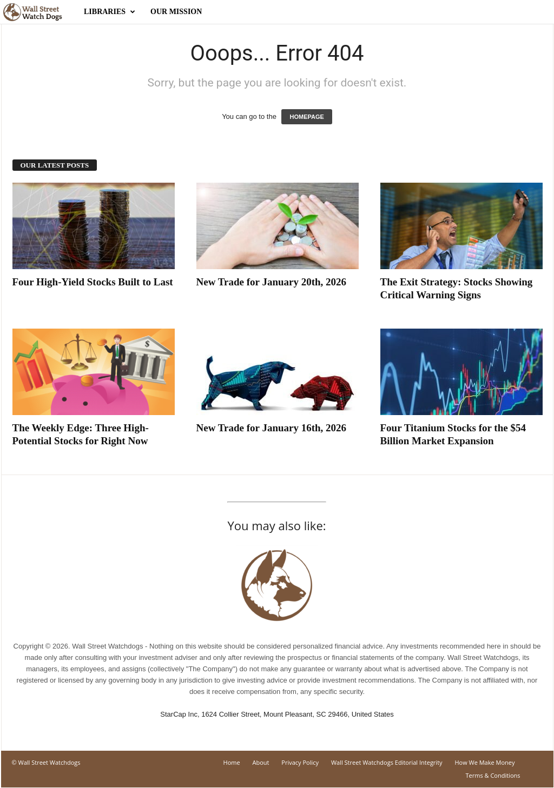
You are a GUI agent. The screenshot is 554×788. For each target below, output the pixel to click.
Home (231, 762)
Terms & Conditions (493, 775)
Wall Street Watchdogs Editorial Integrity (387, 762)
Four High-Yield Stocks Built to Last (92, 282)
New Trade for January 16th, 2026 (271, 427)
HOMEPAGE (306, 116)
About (261, 762)
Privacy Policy (300, 762)
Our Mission (176, 12)
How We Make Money (484, 762)
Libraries (109, 12)
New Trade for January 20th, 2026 (271, 282)
